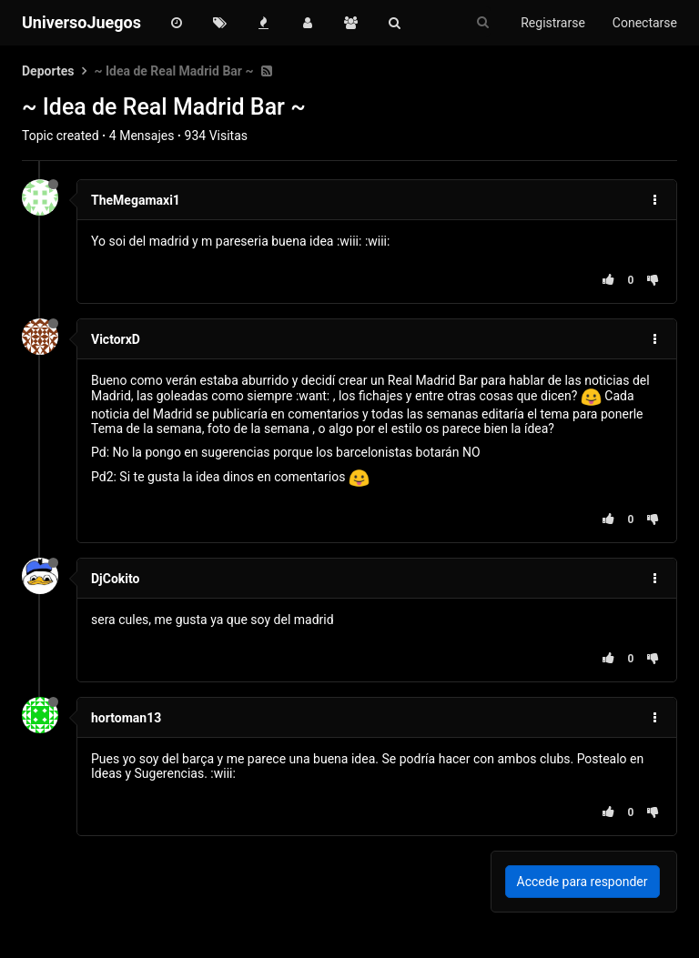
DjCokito (115, 578)
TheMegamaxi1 (135, 200)
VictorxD (115, 339)
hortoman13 (126, 718)
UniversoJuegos (81, 22)
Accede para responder (582, 881)
